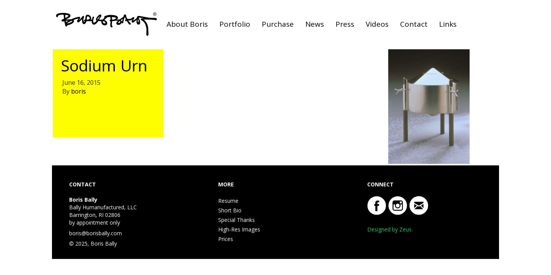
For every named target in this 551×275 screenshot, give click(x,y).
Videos (377, 24)
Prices (225, 239)
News (314, 24)
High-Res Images (239, 229)
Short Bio (229, 210)
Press (344, 24)
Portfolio (234, 24)
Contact (414, 24)
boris (78, 91)
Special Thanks (236, 219)
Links (448, 24)
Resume (228, 200)
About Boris (187, 24)
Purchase (278, 24)
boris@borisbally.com (95, 233)
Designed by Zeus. (390, 229)
